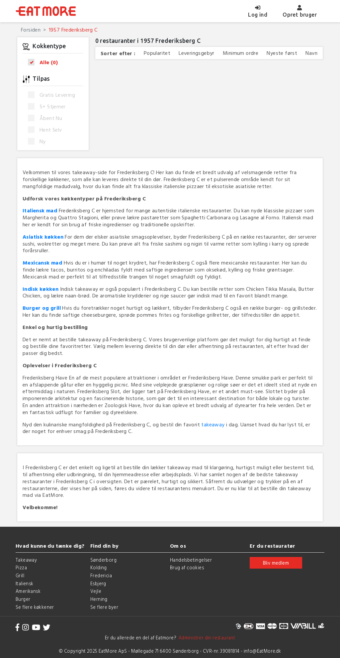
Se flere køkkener (35, 606)
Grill (20, 575)
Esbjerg (98, 583)
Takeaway (26, 559)
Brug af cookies (187, 567)
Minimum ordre (240, 53)
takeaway (212, 424)
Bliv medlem (276, 562)
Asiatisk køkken (43, 237)
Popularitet (157, 53)
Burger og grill (42, 308)
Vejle (95, 591)
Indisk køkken (40, 289)
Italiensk (25, 583)
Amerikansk (28, 591)
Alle (45, 62)
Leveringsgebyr (196, 53)
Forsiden (31, 30)
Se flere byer (104, 606)
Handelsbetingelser (191, 559)
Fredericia (101, 575)
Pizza (21, 567)
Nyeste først (282, 53)
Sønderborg (103, 559)
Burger (23, 599)
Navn (311, 53)
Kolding (98, 567)
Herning (99, 599)
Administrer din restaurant (205, 637)
